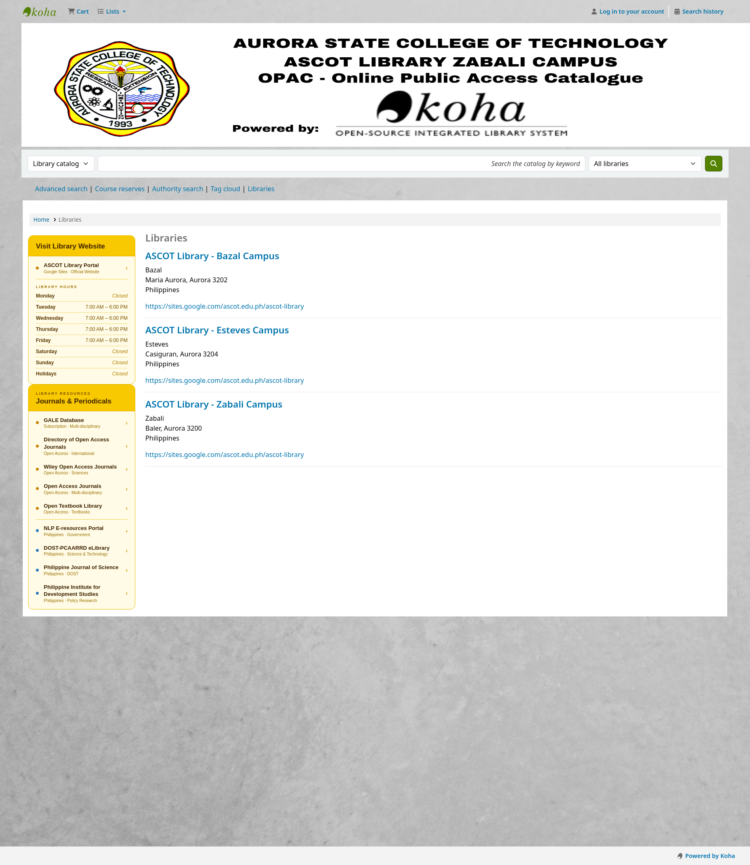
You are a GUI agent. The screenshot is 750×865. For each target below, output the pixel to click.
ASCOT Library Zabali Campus (43, 11)
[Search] (713, 163)
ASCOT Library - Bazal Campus (212, 255)
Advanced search (61, 188)
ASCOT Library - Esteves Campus (217, 329)
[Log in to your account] (627, 11)
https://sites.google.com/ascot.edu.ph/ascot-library (224, 306)
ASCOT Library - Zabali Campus (213, 404)
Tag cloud (226, 188)
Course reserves (120, 188)
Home (41, 219)
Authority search (177, 188)
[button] (78, 11)
